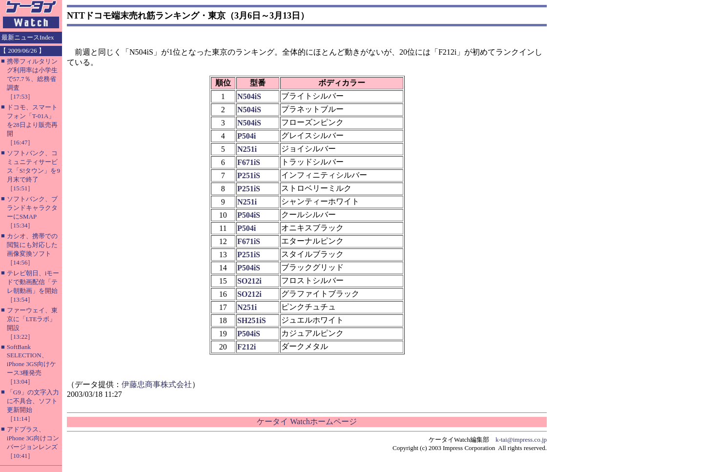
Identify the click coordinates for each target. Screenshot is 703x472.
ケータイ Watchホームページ (306, 421)
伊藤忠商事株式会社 (157, 384)
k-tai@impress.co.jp (521, 439)
